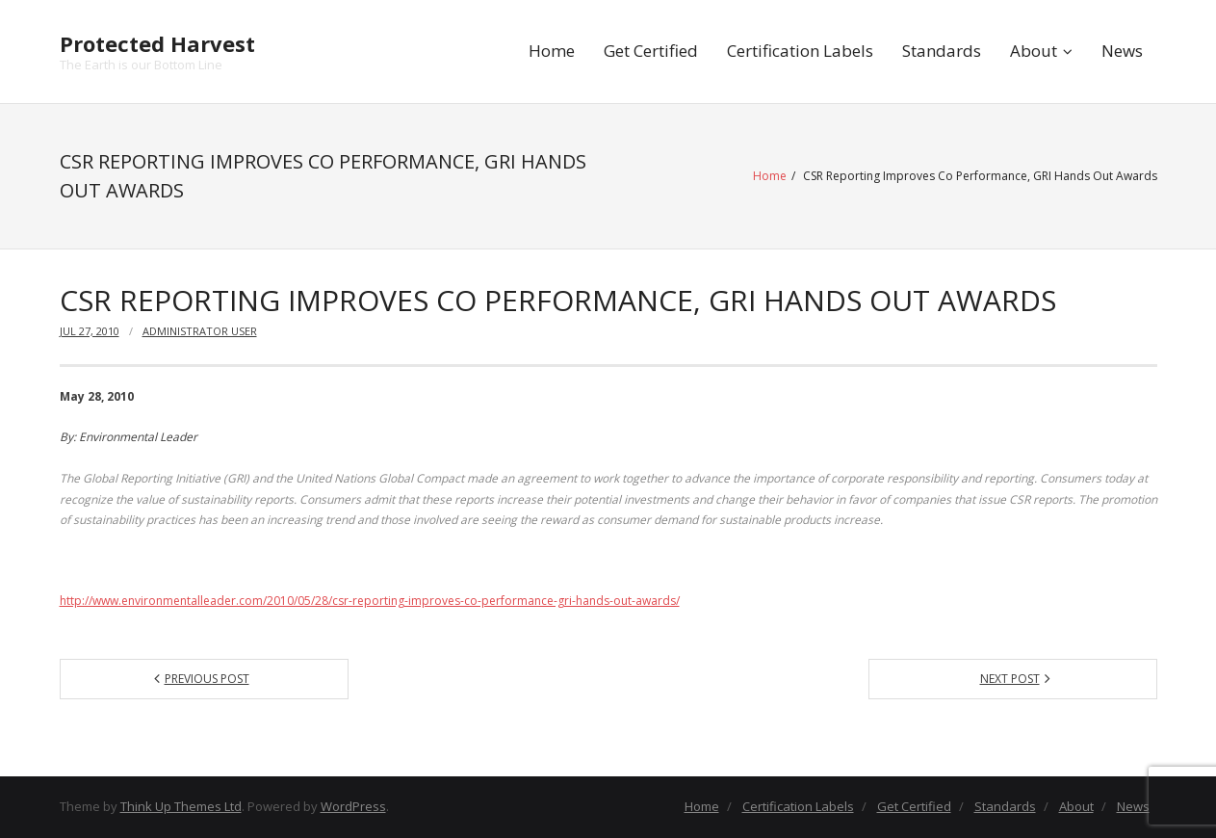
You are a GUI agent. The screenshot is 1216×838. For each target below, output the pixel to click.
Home (552, 50)
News (1122, 50)
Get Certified (651, 50)
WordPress (353, 806)
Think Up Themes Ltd (181, 806)
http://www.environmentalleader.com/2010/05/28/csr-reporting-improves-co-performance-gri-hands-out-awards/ (370, 600)
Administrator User (199, 331)
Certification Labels (800, 50)
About (1033, 50)
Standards (941, 50)
